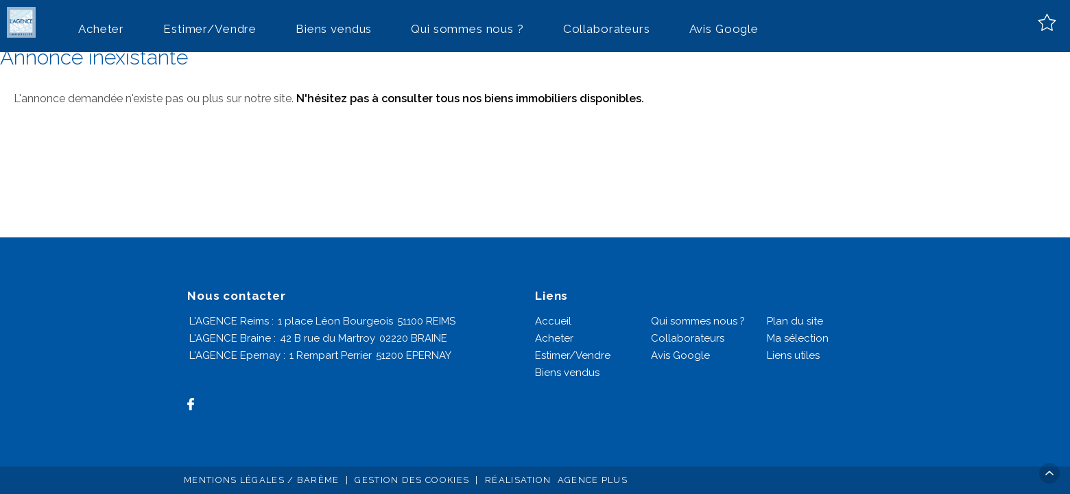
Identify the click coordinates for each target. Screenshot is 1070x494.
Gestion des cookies (412, 480)
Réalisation (558, 480)
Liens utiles (793, 355)
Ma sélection (798, 338)
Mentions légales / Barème (262, 480)
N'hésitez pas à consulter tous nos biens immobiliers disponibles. (470, 98)
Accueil (553, 321)
